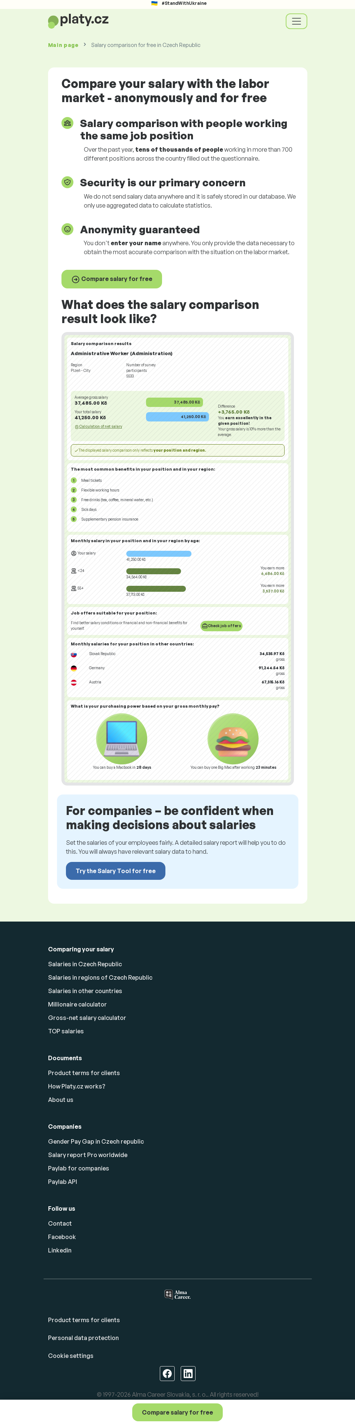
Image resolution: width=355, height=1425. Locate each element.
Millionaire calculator (77, 1004)
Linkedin (60, 1250)
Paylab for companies (78, 1168)
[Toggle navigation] (296, 21)
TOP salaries (66, 1031)
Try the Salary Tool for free (116, 871)
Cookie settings (70, 1355)
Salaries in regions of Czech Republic (100, 977)
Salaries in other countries (85, 991)
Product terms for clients (84, 1073)
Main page (63, 45)
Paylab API (62, 1181)
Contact (60, 1223)
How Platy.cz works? (76, 1086)
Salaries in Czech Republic (85, 964)
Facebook (62, 1237)
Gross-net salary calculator (87, 1017)
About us (60, 1099)
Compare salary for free (111, 279)
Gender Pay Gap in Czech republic (96, 1141)
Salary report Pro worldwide (87, 1155)
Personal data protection (83, 1338)
